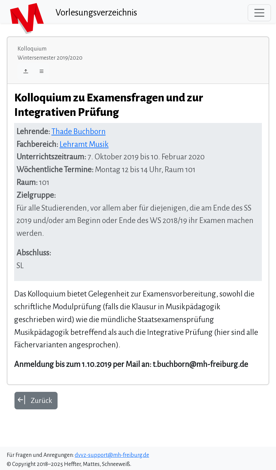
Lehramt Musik (84, 144)
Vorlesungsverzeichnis (96, 13)
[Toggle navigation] (259, 12)
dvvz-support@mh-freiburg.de (112, 455)
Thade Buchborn (78, 131)
